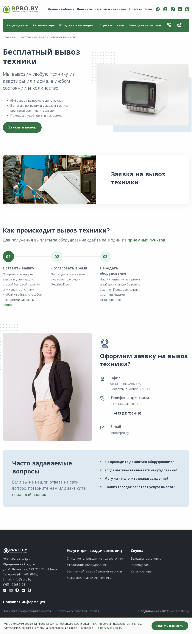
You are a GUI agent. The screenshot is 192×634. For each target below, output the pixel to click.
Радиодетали (17, 25)
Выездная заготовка (145, 25)
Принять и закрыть (169, 625)
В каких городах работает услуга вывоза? (139, 487)
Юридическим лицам (78, 25)
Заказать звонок (22, 127)
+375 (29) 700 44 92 (127, 414)
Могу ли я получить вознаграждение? (136, 479)
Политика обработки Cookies (77, 611)
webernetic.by (179, 611)
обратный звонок (29, 495)
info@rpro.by (119, 433)
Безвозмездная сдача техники (89, 578)
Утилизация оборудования (87, 565)
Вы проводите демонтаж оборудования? (139, 462)
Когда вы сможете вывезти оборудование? (140, 470)
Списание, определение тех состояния (95, 559)
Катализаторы (44, 25)
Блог (148, 9)
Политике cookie (110, 628)
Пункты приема (113, 25)
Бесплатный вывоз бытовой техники (94, 571)
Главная (9, 37)
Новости (135, 9)
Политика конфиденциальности (27, 611)
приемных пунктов (146, 240)
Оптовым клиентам (110, 9)
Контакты (84, 9)
